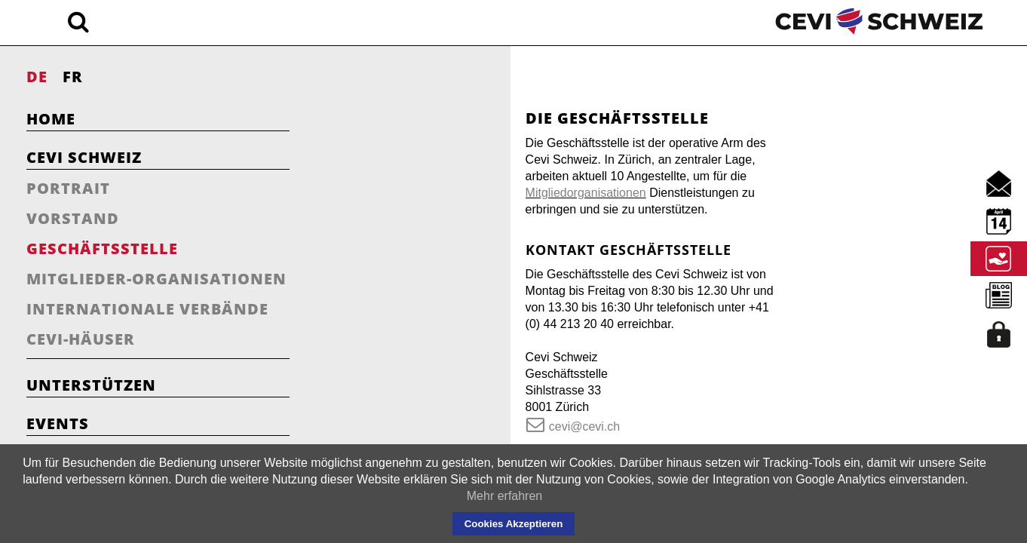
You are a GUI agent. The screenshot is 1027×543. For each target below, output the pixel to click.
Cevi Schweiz (84, 157)
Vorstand (72, 218)
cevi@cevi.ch (416, 393)
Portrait (68, 188)
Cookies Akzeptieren (513, 523)
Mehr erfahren (505, 495)
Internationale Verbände (147, 309)
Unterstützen (91, 385)
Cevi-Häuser (80, 339)
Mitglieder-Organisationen (156, 278)
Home (50, 119)
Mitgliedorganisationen (454, 176)
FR (73, 76)
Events (57, 423)
